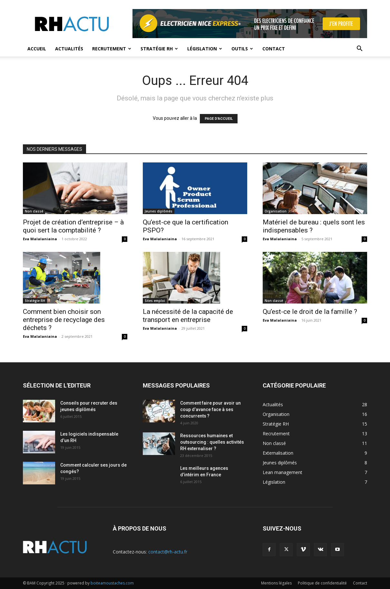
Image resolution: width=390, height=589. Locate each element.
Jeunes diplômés (158, 211)
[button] (359, 49)
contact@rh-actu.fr (167, 552)
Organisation (276, 211)
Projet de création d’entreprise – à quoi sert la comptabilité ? (73, 226)
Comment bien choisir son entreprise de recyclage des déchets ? (64, 320)
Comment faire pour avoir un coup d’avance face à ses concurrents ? (210, 409)
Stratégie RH (159, 49)
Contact (273, 49)
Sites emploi (155, 300)
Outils (242, 49)
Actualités (69, 49)
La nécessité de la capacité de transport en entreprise (188, 316)
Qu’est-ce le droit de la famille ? (310, 311)
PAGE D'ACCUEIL (219, 119)
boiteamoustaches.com (112, 583)
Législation (204, 49)
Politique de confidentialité (322, 583)
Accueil (36, 49)
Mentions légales (276, 583)
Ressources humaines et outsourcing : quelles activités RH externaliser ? (212, 442)
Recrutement (111, 49)
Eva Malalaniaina (40, 238)
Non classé (34, 211)
